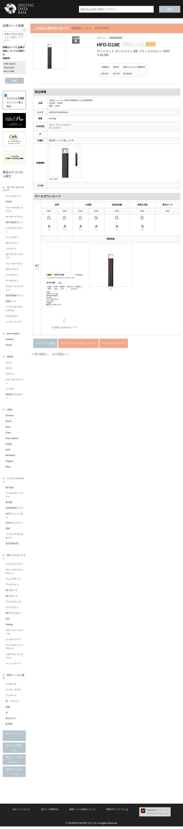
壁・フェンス (12, 703)
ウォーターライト (14, 264)
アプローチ (11, 686)
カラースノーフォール (14, 634)
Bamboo (10, 417)
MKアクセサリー (14, 615)
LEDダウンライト (14, 524)
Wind (8, 468)
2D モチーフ (12, 592)
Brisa (8, 428)
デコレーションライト (14, 288)
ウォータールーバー (14, 382)
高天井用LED (12, 545)
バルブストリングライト (14, 658)
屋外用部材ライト (14, 296)
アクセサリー (12, 316)
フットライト (12, 237)
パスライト (11, 249)
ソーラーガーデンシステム (14, 309)
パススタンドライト (14, 230)
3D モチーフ (12, 598)
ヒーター (10, 390)
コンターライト (13, 641)
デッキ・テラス (13, 692)
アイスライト (12, 586)
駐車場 (9, 726)
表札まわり (11, 720)
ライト (9, 363)
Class (8, 434)
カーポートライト (14, 217)
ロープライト (12, 609)
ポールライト (12, 243)
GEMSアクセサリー (14, 397)
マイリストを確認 (15, 98)
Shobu (9, 345)
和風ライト (11, 301)
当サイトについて (14, 738)
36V (7, 621)
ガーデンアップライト (14, 256)
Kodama (10, 340)
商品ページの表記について (14, 762)
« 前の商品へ (40, 354)
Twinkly (9, 626)
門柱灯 (9, 202)
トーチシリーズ (13, 322)
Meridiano (10, 456)
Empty (9, 445)
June (8, 451)
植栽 (8, 709)
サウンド (10, 375)
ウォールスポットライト (14, 210)
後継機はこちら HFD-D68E (90, 28)
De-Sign (9, 489)
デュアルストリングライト (14, 649)
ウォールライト (13, 196)
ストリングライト (14, 566)
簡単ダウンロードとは (14, 774)
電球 (8, 530)
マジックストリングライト (14, 574)
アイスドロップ (13, 604)
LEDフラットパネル (14, 517)
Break (8, 422)
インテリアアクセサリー (14, 538)
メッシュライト (13, 665)
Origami (9, 462)
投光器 (9, 504)
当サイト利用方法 (14, 750)
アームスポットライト (14, 497)
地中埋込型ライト (14, 222)
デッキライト (12, 281)
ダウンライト (12, 269)
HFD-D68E (53, 179)
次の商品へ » (60, 354)
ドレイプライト (13, 581)
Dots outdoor (12, 440)
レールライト (12, 275)
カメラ (9, 369)
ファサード (11, 698)
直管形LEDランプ (14, 509)
